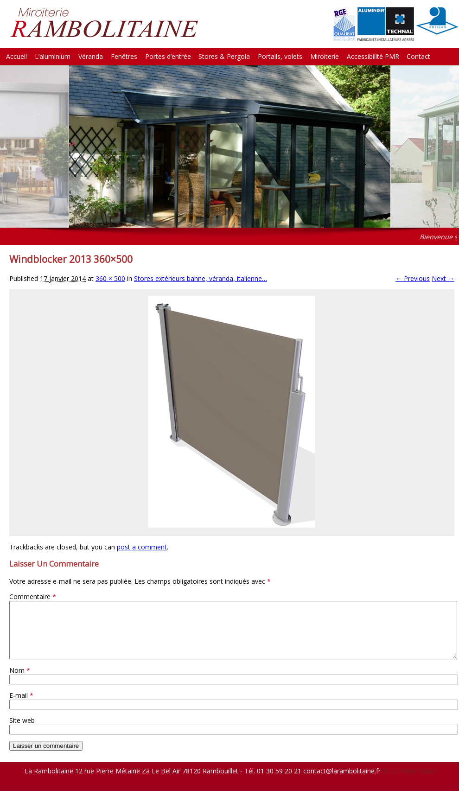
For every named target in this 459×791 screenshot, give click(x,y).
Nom (19, 681)
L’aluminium (52, 56)
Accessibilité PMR (373, 56)
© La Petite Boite (408, 782)
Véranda (90, 56)
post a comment (142, 546)
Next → (443, 278)
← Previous (412, 278)
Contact (418, 56)
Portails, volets (280, 56)
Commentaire (32, 596)
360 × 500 (110, 278)
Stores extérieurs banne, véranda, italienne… (200, 278)
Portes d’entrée (168, 56)
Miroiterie (324, 56)
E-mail (21, 706)
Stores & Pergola (224, 56)
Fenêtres (124, 56)
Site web (22, 731)
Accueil (16, 56)
